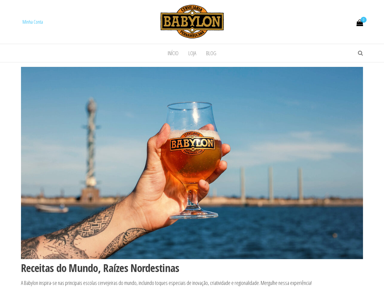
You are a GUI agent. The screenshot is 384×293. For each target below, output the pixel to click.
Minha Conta (32, 22)
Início (173, 53)
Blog (211, 53)
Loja (192, 53)
